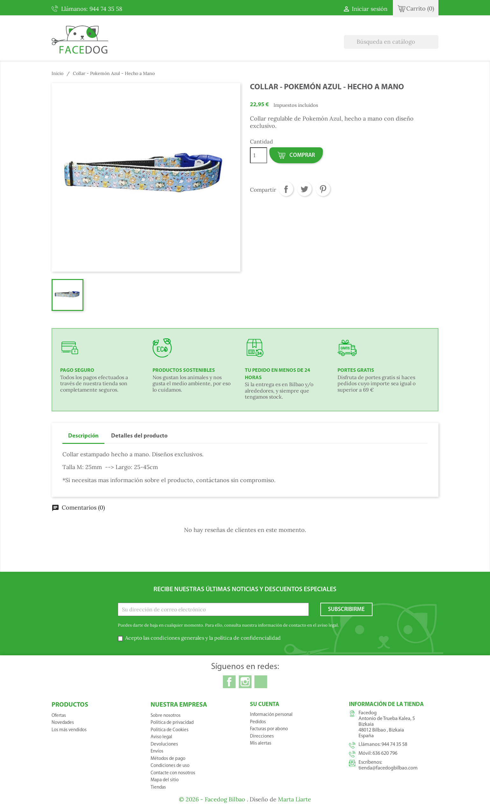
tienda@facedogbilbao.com (388, 768)
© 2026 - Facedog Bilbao (213, 799)
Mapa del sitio (165, 780)
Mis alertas (260, 743)
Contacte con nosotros (173, 773)
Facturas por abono (269, 729)
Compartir (286, 189)
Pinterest (323, 189)
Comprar (296, 155)
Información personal (271, 714)
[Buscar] (391, 42)
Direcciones (262, 736)
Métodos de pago (168, 758)
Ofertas (59, 715)
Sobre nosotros (166, 715)
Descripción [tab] (83, 436)
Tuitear (304, 189)
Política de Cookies (169, 730)
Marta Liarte (294, 799)
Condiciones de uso (170, 765)
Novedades (63, 722)
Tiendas (158, 787)
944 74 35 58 (394, 744)
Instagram (245, 681)
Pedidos (258, 722)
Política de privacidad (172, 722)
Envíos (157, 751)
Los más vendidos (69, 730)
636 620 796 (385, 753)
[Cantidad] (258, 155)
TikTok (260, 681)
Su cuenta (264, 705)
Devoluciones (164, 744)
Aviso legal (161, 737)
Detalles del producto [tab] (139, 436)
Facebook (229, 681)
